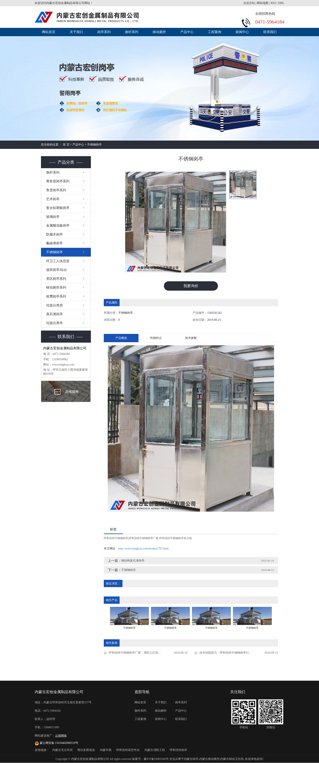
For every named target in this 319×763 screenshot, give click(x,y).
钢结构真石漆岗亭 (133, 560)
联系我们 (270, 32)
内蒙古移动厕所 (209, 759)
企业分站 (249, 3)
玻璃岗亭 (52, 217)
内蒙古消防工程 (155, 750)
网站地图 (262, 3)
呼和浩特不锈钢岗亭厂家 (143, 538)
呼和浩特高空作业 (128, 750)
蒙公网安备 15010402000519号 (56, 742)
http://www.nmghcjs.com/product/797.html (143, 548)
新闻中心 (242, 32)
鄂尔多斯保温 (86, 750)
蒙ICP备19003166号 (156, 759)
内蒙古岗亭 (191, 759)
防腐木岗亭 (54, 234)
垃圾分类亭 (54, 323)
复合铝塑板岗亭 (57, 208)
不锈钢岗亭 (94, 144)
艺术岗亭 (52, 199)
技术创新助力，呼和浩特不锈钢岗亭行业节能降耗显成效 (235, 652)
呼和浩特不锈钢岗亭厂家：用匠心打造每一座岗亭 (141, 652)
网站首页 (48, 32)
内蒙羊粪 (106, 750)
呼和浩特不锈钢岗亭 (116, 538)
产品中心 (187, 32)
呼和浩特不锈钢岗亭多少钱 (175, 538)
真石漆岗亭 (54, 314)
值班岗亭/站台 (56, 270)
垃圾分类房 (54, 305)
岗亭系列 (104, 32)
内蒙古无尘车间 (62, 750)
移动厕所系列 (56, 287)
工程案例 (214, 32)
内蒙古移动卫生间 (232, 759)
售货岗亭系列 (56, 190)
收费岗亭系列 (56, 296)
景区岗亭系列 (56, 278)
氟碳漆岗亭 (54, 243)
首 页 (66, 144)
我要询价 (190, 286)
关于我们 (76, 32)
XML (281, 3)
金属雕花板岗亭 (57, 225)
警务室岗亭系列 (57, 181)
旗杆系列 (131, 32)
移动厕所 (159, 32)
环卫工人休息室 (57, 261)
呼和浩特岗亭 (178, 750)
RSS (273, 3)
